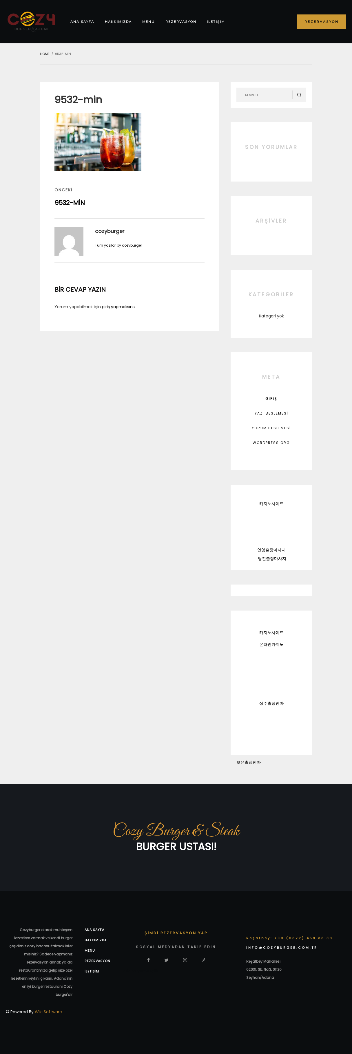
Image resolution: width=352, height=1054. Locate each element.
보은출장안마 (248, 762)
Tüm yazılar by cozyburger (118, 245)
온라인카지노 (271, 644)
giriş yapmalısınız (119, 307)
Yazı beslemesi (271, 413)
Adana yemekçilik (140, 971)
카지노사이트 (271, 503)
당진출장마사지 (272, 558)
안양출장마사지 (271, 550)
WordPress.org (271, 442)
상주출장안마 (271, 703)
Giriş (271, 398)
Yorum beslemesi (271, 428)
